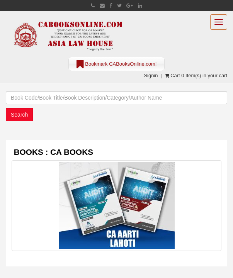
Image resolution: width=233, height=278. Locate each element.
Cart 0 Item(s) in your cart (196, 75)
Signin (151, 75)
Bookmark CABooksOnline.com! (117, 64)
